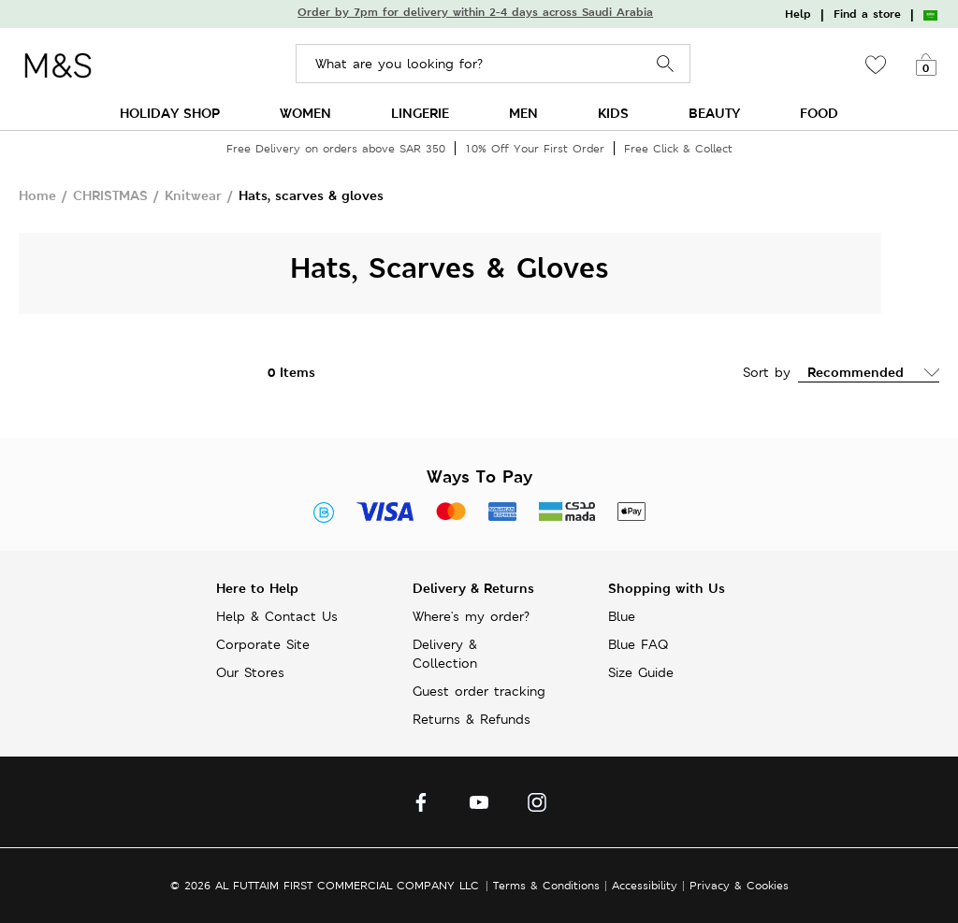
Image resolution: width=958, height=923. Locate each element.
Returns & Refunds (471, 719)
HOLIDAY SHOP (170, 113)
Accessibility (644, 885)
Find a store (867, 14)
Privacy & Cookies (739, 885)
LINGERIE (420, 113)
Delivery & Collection (445, 653)
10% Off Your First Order (534, 148)
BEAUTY (714, 113)
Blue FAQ (638, 644)
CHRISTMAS (110, 195)
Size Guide (641, 672)
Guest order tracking (479, 691)
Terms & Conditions (546, 885)
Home (37, 195)
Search (665, 64)
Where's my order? (471, 616)
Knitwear (193, 195)
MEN (523, 113)
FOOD (819, 113)
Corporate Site (263, 644)
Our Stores (250, 672)
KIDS (613, 113)
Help (798, 14)
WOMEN (305, 113)
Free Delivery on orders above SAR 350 (335, 148)
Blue (621, 616)
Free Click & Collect (678, 148)
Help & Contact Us (277, 616)
